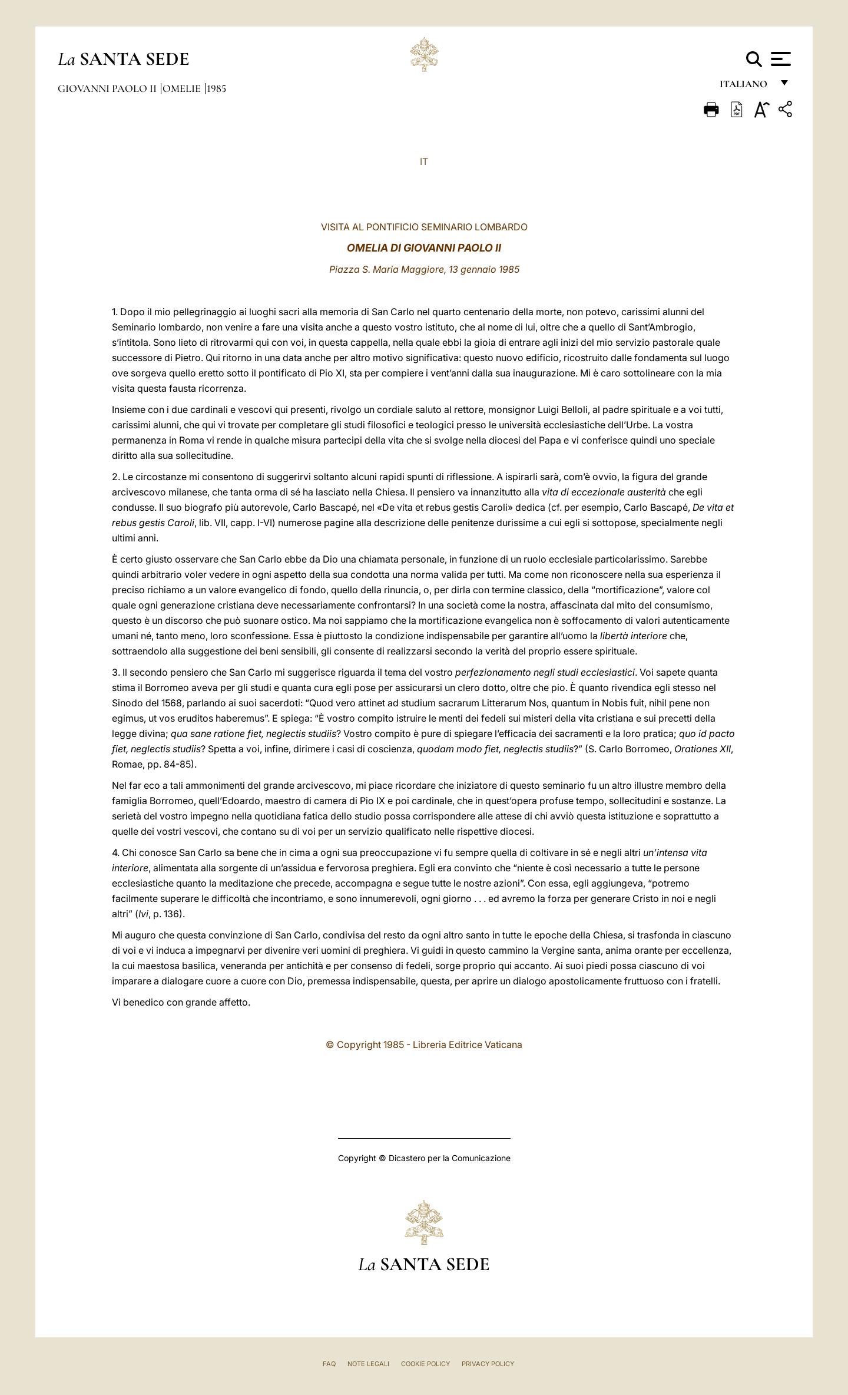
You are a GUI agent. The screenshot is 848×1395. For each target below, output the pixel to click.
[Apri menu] (779, 59)
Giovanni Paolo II (108, 88)
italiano (745, 87)
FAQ (329, 1364)
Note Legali (368, 1364)
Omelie (183, 88)
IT (424, 161)
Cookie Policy (425, 1364)
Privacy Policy (488, 1364)
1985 (216, 88)
